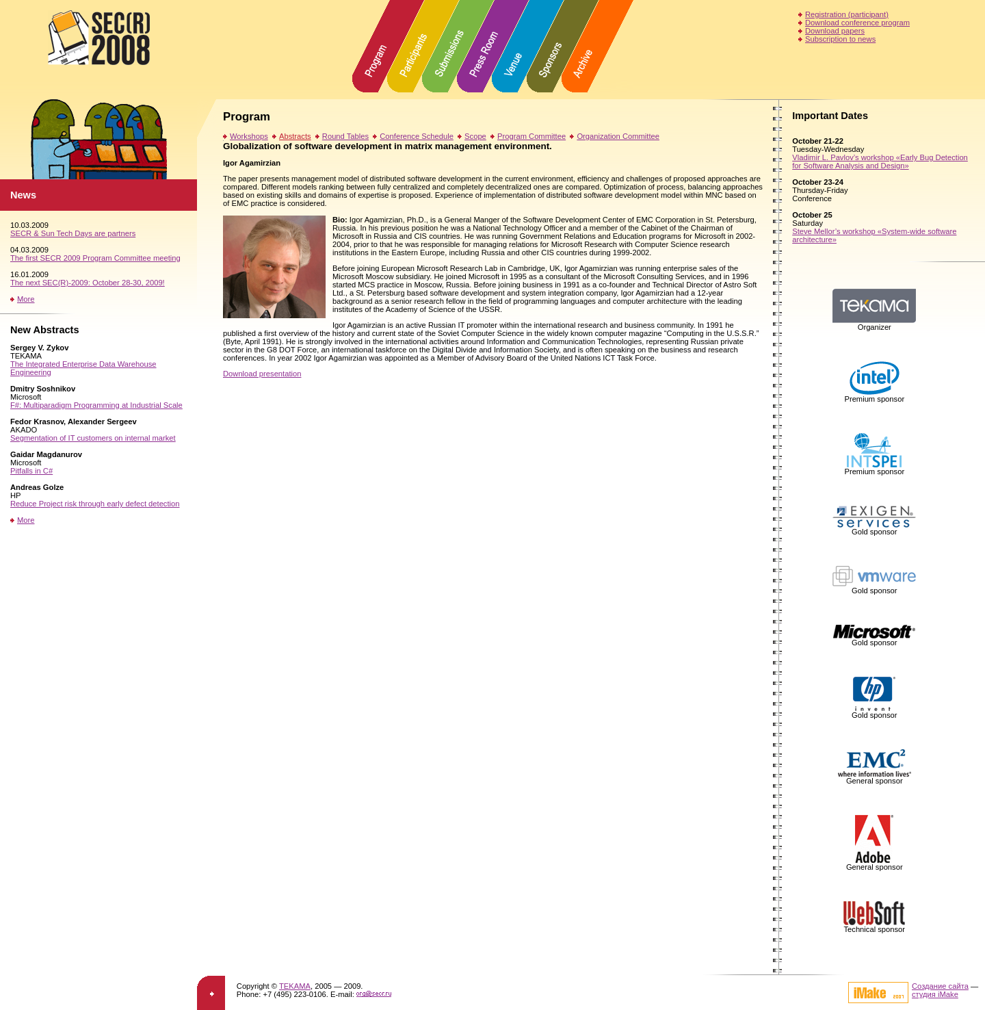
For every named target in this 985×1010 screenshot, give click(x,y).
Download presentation (262, 374)
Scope (475, 136)
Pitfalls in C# (31, 471)
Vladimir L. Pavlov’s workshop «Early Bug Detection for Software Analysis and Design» (880, 161)
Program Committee (531, 136)
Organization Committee (618, 136)
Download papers (835, 31)
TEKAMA (295, 986)
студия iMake (935, 994)
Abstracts (295, 136)
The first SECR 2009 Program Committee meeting (95, 258)
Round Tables (345, 136)
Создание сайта (940, 986)
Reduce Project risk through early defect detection (95, 504)
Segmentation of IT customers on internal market (93, 438)
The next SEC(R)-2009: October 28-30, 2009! (87, 283)
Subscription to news (840, 39)
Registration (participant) (847, 14)
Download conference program (857, 22)
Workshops (249, 136)
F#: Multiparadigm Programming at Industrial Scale (96, 405)
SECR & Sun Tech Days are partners (72, 233)
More (26, 299)
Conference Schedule (417, 136)
